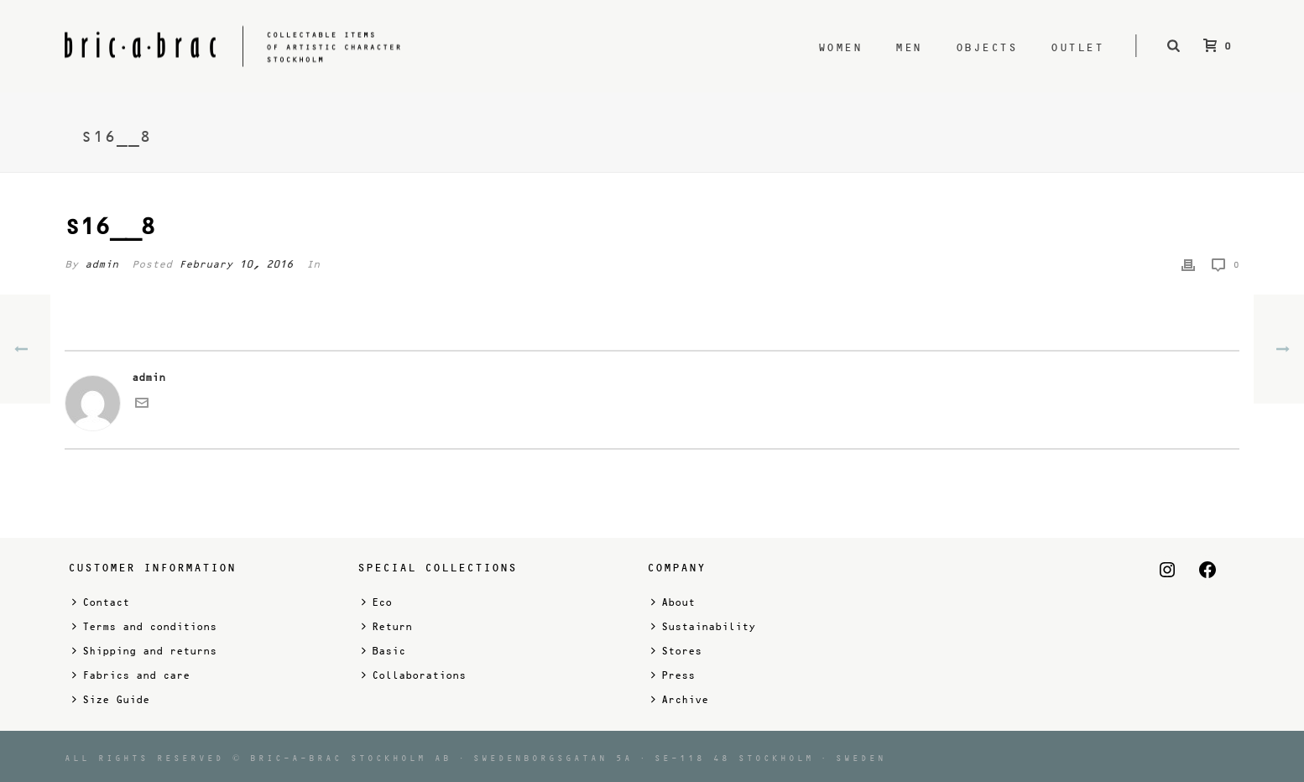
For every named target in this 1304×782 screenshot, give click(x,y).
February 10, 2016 (236, 264)
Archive (679, 699)
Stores (676, 650)
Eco (377, 602)
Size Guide (110, 699)
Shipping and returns (144, 650)
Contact (100, 602)
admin (101, 264)
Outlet (1077, 47)
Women (840, 47)
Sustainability (703, 626)
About (673, 602)
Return (387, 626)
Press (673, 675)
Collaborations (414, 675)
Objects (987, 47)
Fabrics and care (131, 675)
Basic (383, 650)
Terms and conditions (144, 626)
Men (908, 47)
